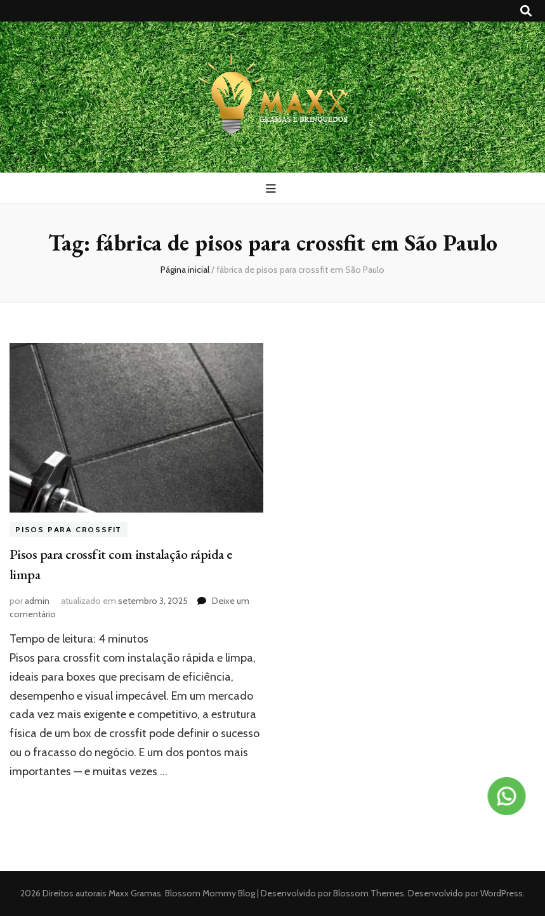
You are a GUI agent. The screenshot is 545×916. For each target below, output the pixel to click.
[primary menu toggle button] (272, 189)
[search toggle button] (526, 11)
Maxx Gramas (134, 893)
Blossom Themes (367, 893)
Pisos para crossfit (68, 530)
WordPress (501, 893)
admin (37, 600)
